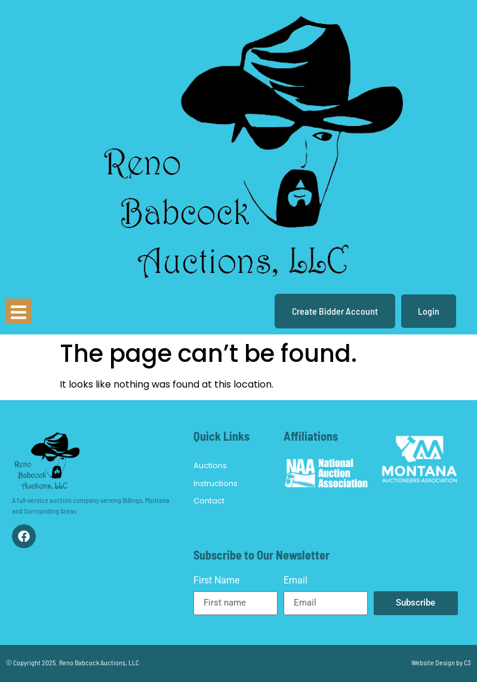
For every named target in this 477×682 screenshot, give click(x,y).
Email (295, 581)
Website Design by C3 (441, 662)
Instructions (215, 483)
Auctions (210, 465)
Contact (208, 500)
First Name (216, 581)
